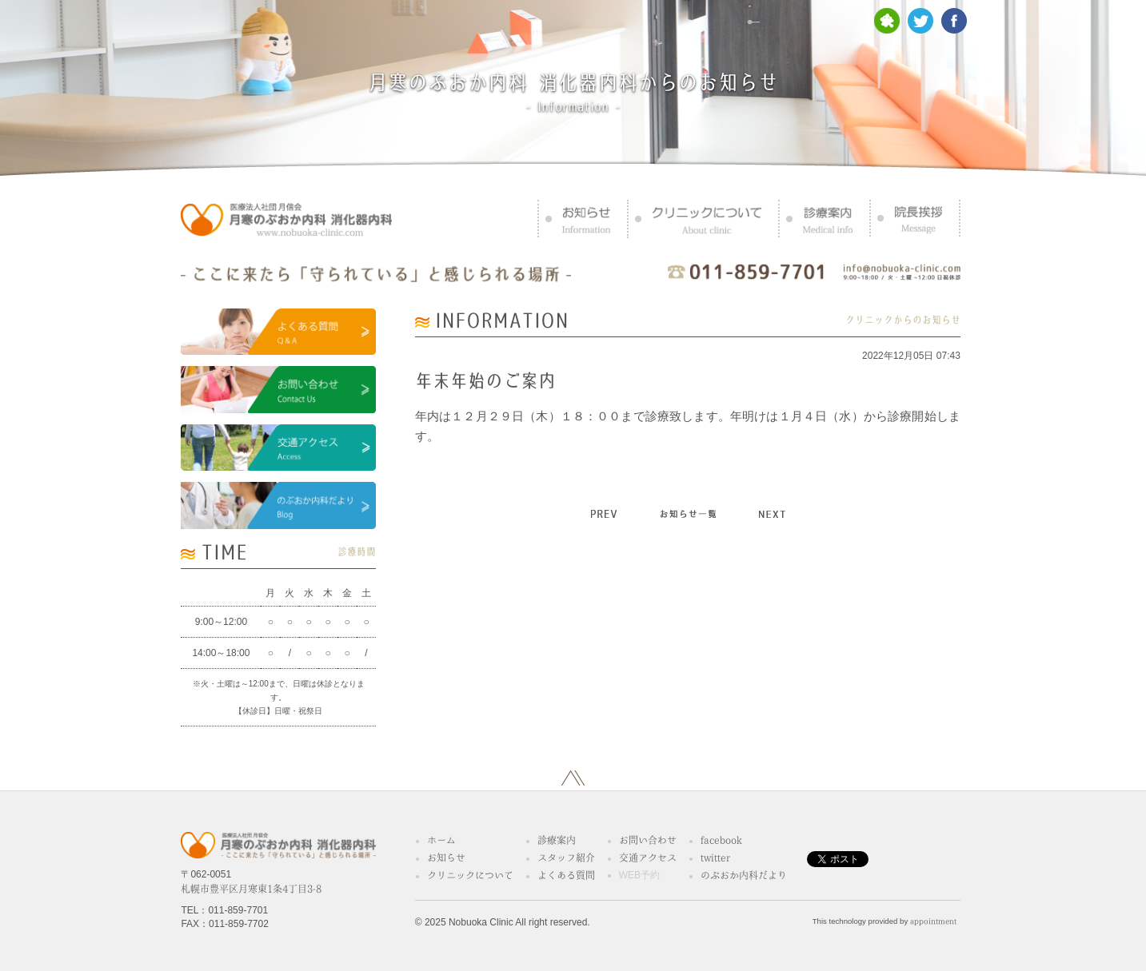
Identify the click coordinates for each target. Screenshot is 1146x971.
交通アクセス (648, 857)
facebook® (724, 840)
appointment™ (935, 921)
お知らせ (446, 857)
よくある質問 (566, 875)
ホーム (441, 840)
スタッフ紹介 (566, 857)
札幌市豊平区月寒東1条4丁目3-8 (251, 888)
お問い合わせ (648, 840)
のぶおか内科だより (744, 875)
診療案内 (556, 840)
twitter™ (718, 857)
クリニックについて (470, 875)
